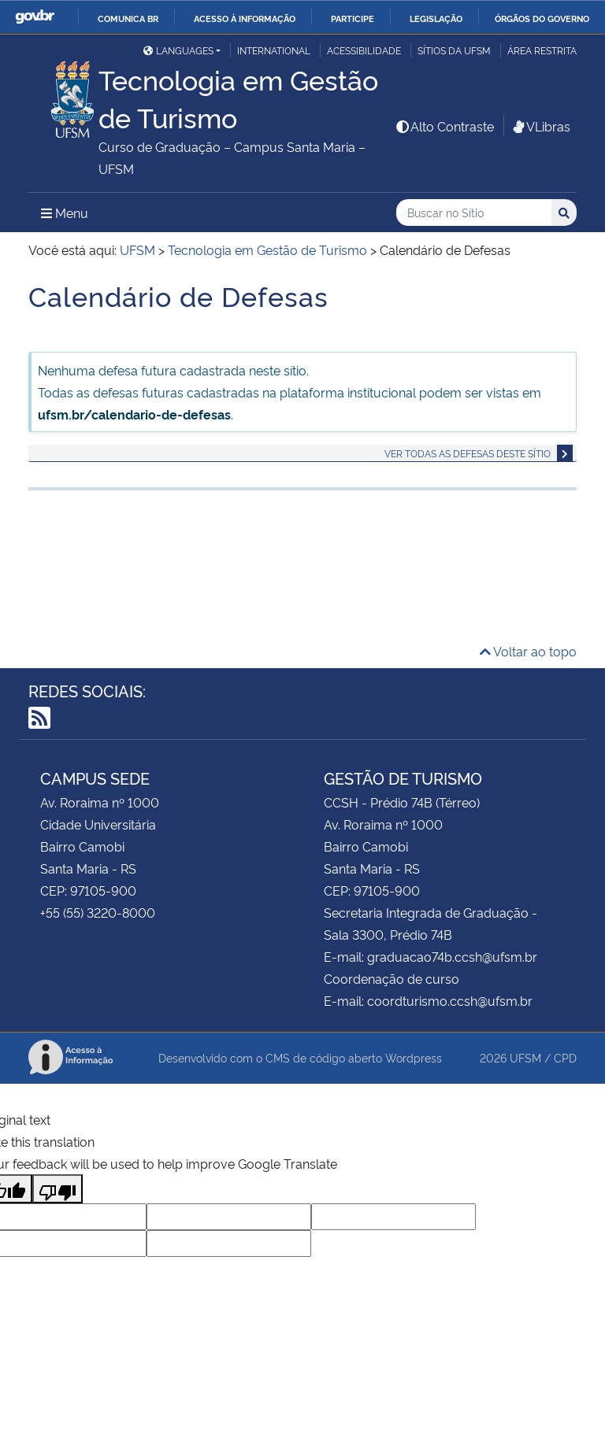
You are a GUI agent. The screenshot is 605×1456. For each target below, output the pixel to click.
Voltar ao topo (528, 651)
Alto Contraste (444, 126)
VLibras (540, 126)
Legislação (436, 18)
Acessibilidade (364, 50)
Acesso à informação (244, 18)
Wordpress (413, 1057)
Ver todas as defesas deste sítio (467, 453)
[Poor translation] (57, 1188)
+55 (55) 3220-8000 (97, 912)
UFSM (525, 1057)
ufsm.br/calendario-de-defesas (134, 414)
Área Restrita (542, 50)
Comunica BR (128, 18)
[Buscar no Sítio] (473, 213)
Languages (178, 50)
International (273, 50)
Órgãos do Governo (542, 18)
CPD (565, 1057)
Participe (352, 18)
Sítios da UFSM (454, 50)
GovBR (34, 16)
